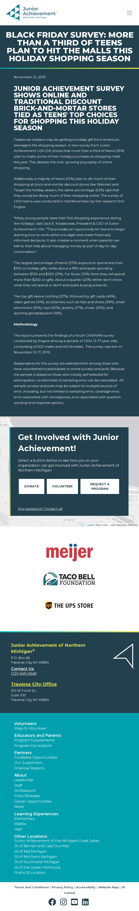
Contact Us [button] (22, 669)
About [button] (20, 775)
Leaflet (90, 525)
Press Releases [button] (27, 796)
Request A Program (99, 486)
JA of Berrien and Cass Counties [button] (41, 846)
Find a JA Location (29, 873)
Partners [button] (23, 753)
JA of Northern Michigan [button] (35, 857)
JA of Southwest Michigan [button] (36, 862)
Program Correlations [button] (33, 746)
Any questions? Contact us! (40, 509)
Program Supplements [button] (34, 740)
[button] (53, 902)
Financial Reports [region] (29, 768)
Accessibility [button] (86, 887)
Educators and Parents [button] (37, 735)
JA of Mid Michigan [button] (30, 851)
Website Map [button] (108, 887)
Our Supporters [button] (28, 763)
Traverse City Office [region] (34, 684)
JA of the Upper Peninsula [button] (37, 867)
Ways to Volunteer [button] (30, 728)
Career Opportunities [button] (33, 801)
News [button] (19, 807)
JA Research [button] (25, 791)
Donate (31, 486)
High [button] (18, 829)
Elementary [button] (24, 819)
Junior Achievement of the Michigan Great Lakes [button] (56, 841)
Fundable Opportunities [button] (35, 757)
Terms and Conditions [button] (31, 887)
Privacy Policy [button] (62, 887)
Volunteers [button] (25, 724)
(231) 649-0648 (23, 673)
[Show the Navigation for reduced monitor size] (129, 13)
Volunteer (62, 486)
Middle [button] (20, 824)
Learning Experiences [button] (36, 814)
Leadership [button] (23, 780)
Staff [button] (18, 785)
